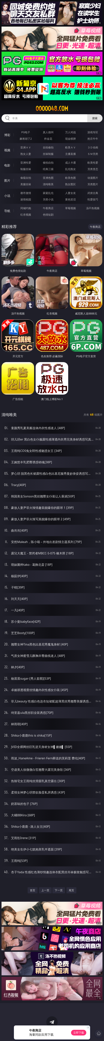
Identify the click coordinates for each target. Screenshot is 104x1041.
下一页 (59, 890)
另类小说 (48, 199)
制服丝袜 (25, 169)
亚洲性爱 (25, 162)
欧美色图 (70, 178)
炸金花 (48, 138)
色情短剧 (48, 214)
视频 (7, 150)
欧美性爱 (92, 162)
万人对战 (70, 132)
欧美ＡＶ (70, 147)
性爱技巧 (92, 199)
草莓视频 (70, 208)
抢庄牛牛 (92, 138)
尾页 (71, 890)
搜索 (95, 118)
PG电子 (25, 132)
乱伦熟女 (70, 169)
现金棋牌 (70, 138)
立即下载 (78, 1032)
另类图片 (92, 184)
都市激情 (25, 193)
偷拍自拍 (48, 162)
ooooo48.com (52, 108)
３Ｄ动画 (92, 147)
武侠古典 (92, 193)
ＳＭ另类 (92, 154)
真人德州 (48, 132)
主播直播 (70, 154)
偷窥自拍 (25, 178)
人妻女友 (70, 193)
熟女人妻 (25, 154)
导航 (7, 211)
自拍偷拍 (48, 147)
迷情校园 (25, 199)
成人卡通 (70, 162)
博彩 (7, 135)
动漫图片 (92, 178)
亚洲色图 (48, 178)
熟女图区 (70, 184)
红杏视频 (25, 214)
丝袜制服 (48, 154)
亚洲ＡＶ (25, 147)
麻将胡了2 (26, 138)
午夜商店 (48, 208)
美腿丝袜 (25, 184)
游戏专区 (92, 132)
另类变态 (92, 169)
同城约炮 (25, 208)
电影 (7, 165)
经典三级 (48, 169)
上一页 (45, 890)
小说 (7, 196)
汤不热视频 (92, 208)
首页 (32, 890)
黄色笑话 (70, 199)
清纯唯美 (48, 184)
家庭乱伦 (48, 193)
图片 (7, 180)
